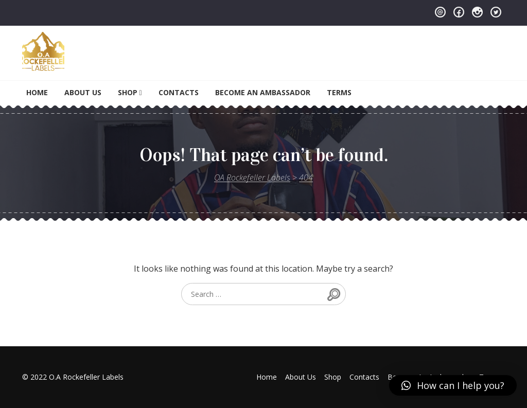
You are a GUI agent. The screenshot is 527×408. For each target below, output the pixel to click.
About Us (82, 92)
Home (37, 92)
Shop (127, 92)
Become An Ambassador (262, 92)
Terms (339, 92)
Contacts (179, 92)
